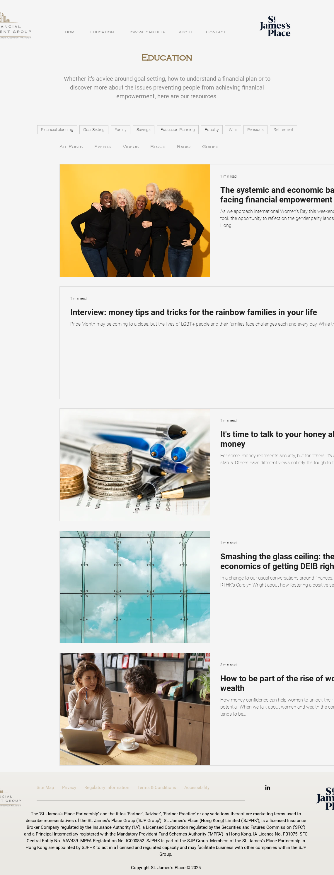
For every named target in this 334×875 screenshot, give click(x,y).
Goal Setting (94, 129)
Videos (131, 146)
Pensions (255, 129)
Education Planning (178, 129)
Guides (210, 146)
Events (102, 146)
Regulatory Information (110, 787)
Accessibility (196, 787)
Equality (212, 129)
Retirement (283, 129)
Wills (233, 129)
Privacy (69, 787)
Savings (144, 129)
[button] (102, 29)
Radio (183, 146)
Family (121, 129)
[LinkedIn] (267, 787)
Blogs (157, 146)
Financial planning (57, 129)
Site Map (49, 787)
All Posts (71, 146)
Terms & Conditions (160, 787)
